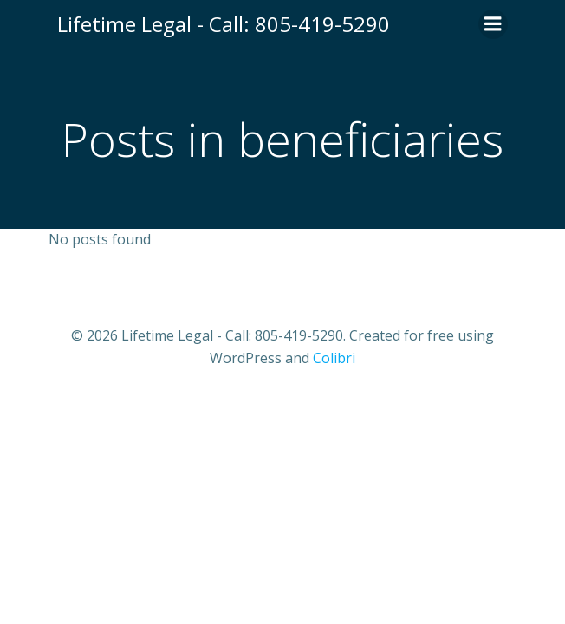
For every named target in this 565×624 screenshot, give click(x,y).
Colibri (334, 357)
